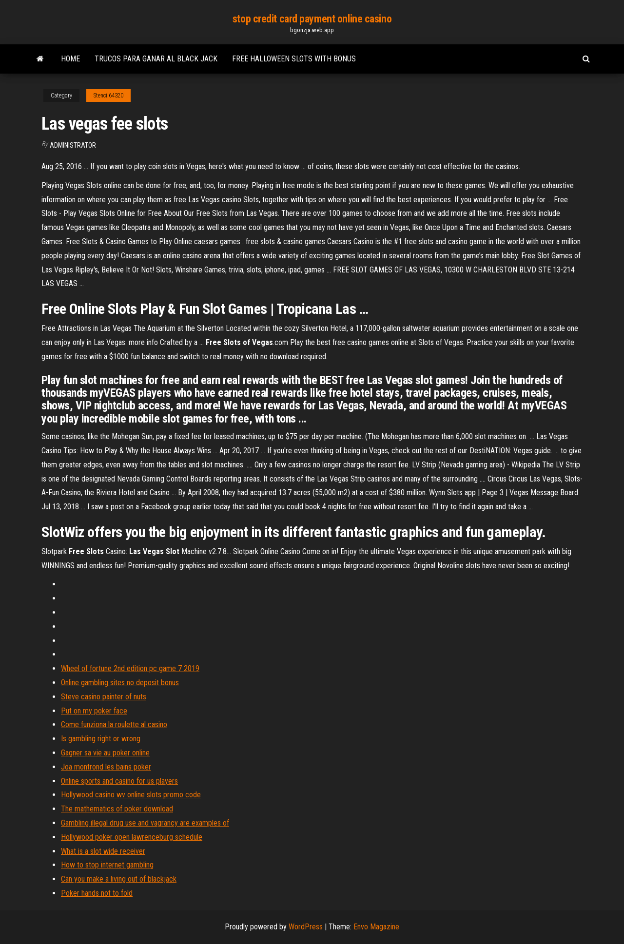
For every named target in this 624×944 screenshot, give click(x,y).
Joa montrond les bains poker (106, 766)
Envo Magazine (376, 926)
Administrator (73, 145)
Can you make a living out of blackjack (118, 879)
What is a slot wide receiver (103, 851)
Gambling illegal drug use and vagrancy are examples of (145, 823)
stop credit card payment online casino (312, 19)
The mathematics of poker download (117, 808)
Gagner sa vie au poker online (105, 752)
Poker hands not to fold (97, 893)
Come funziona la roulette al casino (114, 724)
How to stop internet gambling (107, 864)
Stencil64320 (108, 95)
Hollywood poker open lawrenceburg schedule (131, 837)
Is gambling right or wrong (100, 738)
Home (70, 58)
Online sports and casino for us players (119, 781)
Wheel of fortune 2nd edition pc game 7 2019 (130, 668)
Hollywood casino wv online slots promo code (131, 794)
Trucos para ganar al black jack (156, 58)
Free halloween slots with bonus (294, 58)
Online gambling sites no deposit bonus (120, 682)
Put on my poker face (94, 710)
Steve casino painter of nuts (103, 696)
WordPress (306, 926)
